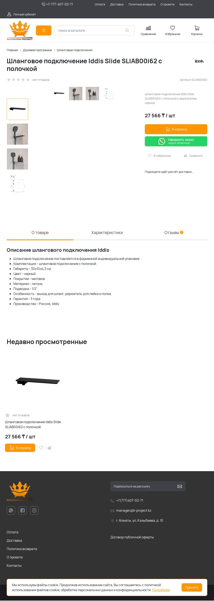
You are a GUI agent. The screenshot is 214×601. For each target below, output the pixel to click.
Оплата (12, 532)
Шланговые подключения (74, 50)
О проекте (15, 557)
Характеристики (107, 232)
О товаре (40, 232)
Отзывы (173, 232)
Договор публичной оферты (132, 537)
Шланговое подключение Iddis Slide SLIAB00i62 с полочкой (33, 425)
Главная (12, 50)
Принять (192, 587)
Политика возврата (22, 549)
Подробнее (161, 590)
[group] (85, 139)
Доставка (14, 541)
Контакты (14, 566)
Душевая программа (37, 50)
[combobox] (95, 30)
